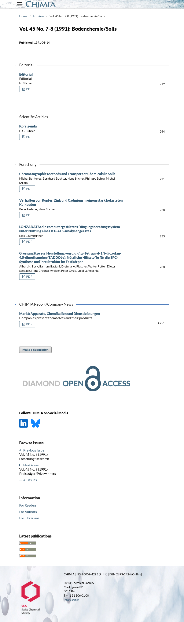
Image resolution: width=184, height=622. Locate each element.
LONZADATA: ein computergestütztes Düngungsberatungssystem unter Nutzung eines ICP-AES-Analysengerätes (69, 229)
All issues (30, 480)
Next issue (30, 465)
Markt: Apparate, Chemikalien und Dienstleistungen (73, 316)
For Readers (28, 505)
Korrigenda (28, 126)
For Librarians (29, 518)
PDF (29, 89)
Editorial (73, 76)
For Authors (28, 512)
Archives (38, 16)
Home (23, 16)
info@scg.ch (72, 599)
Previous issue (33, 450)
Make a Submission (35, 349)
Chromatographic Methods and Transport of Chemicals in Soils (67, 174)
